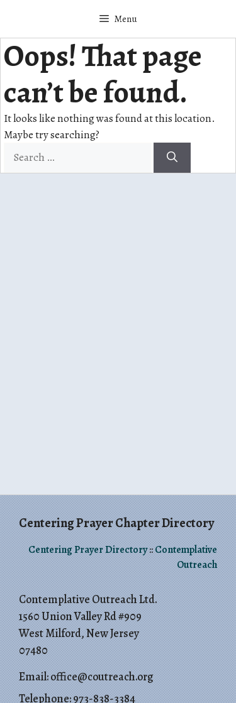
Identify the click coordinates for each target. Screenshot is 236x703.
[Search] (172, 158)
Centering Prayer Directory (87, 550)
